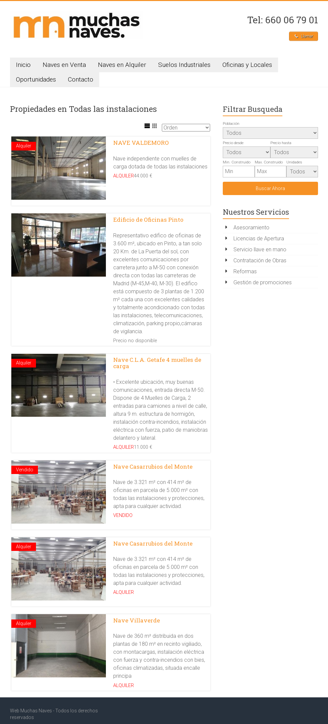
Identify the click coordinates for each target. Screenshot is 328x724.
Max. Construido (269, 163)
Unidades (294, 163)
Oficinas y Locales (247, 66)
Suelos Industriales (184, 66)
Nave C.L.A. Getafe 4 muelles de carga (157, 354)
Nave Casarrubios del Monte (152, 452)
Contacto (80, 81)
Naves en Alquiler (122, 66)
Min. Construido (236, 163)
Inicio (23, 66)
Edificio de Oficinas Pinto (148, 215)
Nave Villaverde (136, 596)
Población (231, 125)
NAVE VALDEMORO (141, 144)
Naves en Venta (64, 66)
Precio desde (233, 144)
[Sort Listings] (186, 129)
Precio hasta (280, 144)
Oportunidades (36, 81)
